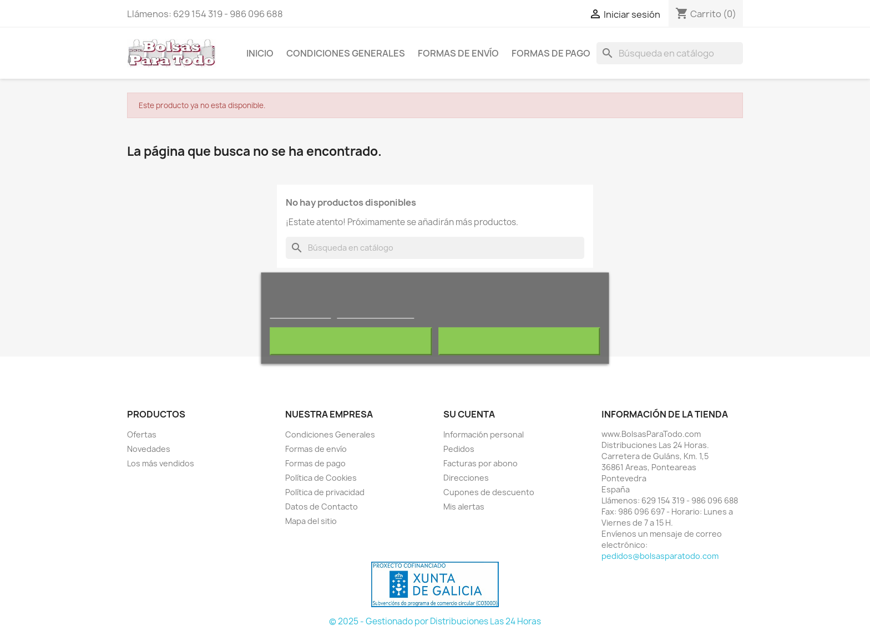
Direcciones (466, 477)
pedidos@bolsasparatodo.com (660, 556)
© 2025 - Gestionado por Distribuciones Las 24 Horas (435, 621)
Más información (300, 313)
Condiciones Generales (345, 53)
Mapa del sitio (311, 521)
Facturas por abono (480, 463)
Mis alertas (463, 506)
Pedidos (458, 449)
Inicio (260, 53)
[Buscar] (669, 53)
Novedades (148, 449)
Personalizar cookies (375, 313)
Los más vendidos (160, 463)
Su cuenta (469, 414)
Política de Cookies (321, 477)
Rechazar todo (351, 341)
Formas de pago (551, 53)
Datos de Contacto (321, 506)
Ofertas (141, 434)
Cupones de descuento (488, 492)
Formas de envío (458, 53)
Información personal (483, 434)
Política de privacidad (325, 492)
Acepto (519, 341)
